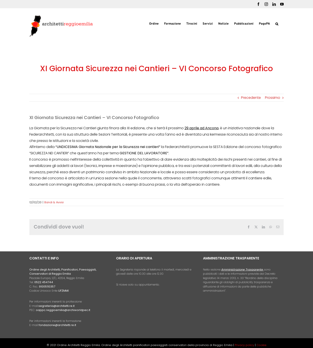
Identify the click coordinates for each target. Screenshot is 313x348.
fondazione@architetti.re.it (57, 325)
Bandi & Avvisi (54, 202)
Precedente (251, 97)
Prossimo (272, 97)
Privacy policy (245, 345)
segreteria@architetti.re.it (56, 306)
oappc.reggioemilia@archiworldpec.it (63, 310)
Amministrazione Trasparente (242, 269)
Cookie (261, 345)
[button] (276, 23)
